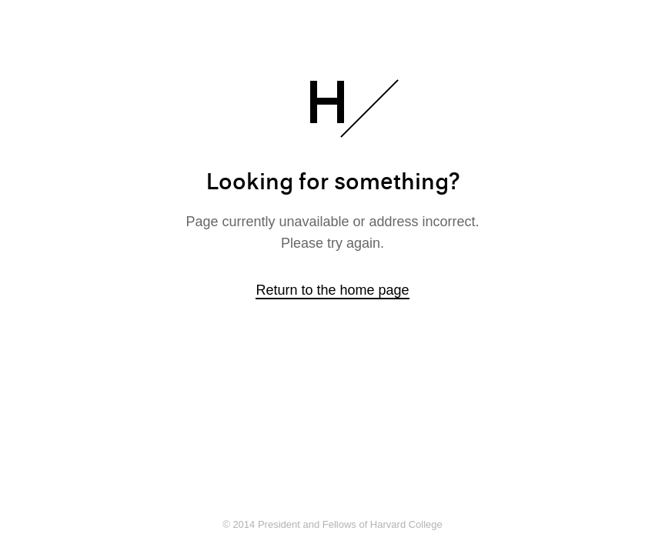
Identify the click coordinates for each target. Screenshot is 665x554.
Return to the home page (332, 290)
